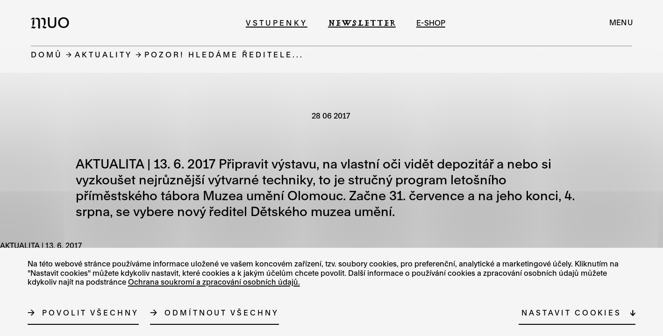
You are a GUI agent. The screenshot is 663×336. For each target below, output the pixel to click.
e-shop (430, 22)
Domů (47, 54)
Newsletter (362, 22)
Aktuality (103, 54)
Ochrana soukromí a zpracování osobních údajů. (214, 282)
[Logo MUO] (53, 22)
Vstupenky (276, 22)
